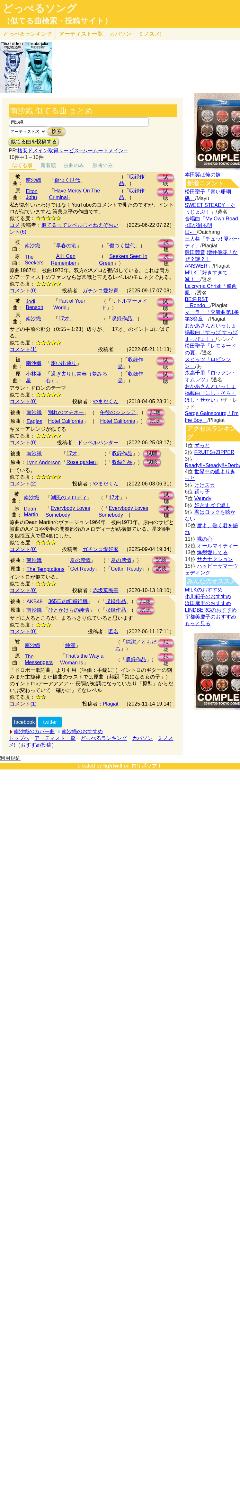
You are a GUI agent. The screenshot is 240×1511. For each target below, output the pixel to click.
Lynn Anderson (43, 462)
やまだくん (106, 401)
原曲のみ (102, 165)
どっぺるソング (40, 8)
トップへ (19, 738)
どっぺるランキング (104, 738)
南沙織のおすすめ (82, 731)
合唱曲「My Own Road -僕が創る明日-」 (211, 225)
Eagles (34, 421)
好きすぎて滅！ (212, 505)
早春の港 (66, 245)
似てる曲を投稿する (34, 141)
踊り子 (202, 491)
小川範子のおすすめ (208, 596)
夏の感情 (80, 560)
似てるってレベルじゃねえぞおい (80, 225)
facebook (24, 722)
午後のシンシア (118, 412)
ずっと (202, 445)
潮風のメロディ (69, 497)
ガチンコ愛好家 (101, 290)
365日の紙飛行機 (68, 601)
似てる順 (22, 165)
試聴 (165, 178)
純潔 (70, 645)
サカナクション (215, 559)
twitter (50, 722)
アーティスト (81, 34)
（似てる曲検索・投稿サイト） (57, 21)
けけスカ (204, 485)
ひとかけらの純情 (68, 610)
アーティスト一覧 (55, 738)
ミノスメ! (150, 34)
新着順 (48, 165)
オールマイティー (217, 545)
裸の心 (204, 539)
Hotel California (65, 421)
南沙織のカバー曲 (34, 731)
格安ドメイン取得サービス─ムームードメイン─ (72, 150)
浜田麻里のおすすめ (208, 603)
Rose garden (81, 462)
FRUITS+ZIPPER (214, 452)
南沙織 (33, 180)
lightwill (112, 766)
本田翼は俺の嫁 (203, 174)
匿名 (113, 631)
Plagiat (111, 704)
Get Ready (82, 569)
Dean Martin (31, 511)
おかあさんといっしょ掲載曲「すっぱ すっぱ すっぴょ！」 (211, 332)
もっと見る (197, 623)
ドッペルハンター (98, 442)
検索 (56, 131)
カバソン (120, 34)
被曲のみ (74, 165)
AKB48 (34, 601)
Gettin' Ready (126, 569)
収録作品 (121, 318)
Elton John (31, 194)
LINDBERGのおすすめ (211, 610)
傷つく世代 (67, 180)
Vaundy (202, 498)
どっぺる (27, 34)
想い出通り (63, 363)
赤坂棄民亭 (106, 590)
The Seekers (34, 259)
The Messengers (39, 659)
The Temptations (45, 569)
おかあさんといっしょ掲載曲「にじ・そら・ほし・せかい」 (210, 393)
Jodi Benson (34, 304)
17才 (63, 318)
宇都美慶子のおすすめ (210, 616)
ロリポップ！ (146, 766)
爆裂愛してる (212, 552)
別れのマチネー (66, 412)
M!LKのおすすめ (203, 589)
